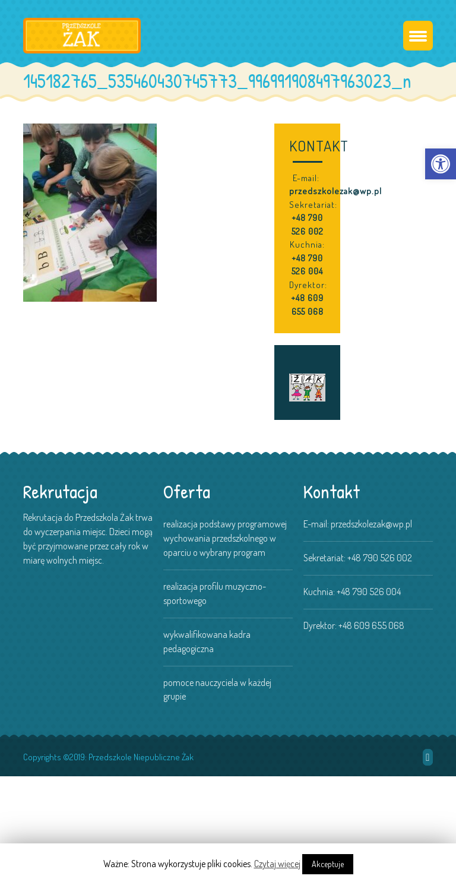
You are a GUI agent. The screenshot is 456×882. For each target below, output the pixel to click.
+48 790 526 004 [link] (307, 264)
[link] (440, 163)
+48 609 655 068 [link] (307, 304)
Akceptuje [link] (328, 864)
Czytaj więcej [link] (277, 864)
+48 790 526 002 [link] (308, 224)
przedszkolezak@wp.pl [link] (335, 191)
